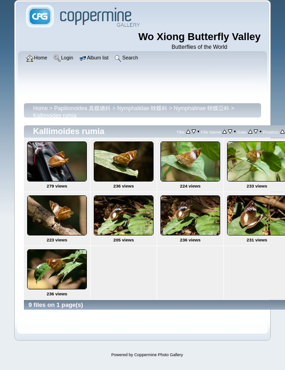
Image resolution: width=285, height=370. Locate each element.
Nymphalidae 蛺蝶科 (142, 108)
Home (40, 108)
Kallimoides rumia (55, 115)
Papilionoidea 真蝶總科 (82, 108)
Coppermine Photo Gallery (158, 354)
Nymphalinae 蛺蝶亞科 (201, 108)
